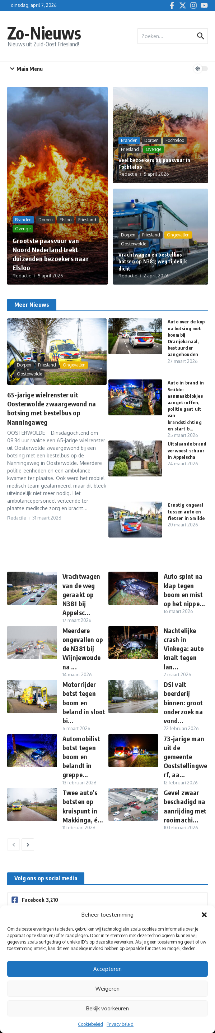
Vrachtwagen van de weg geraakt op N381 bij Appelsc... (81, 594)
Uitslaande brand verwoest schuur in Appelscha (187, 450)
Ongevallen (178, 235)
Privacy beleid (120, 1024)
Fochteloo (174, 140)
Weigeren (107, 988)
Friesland (87, 219)
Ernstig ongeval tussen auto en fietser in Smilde (186, 511)
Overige (23, 228)
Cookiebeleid (90, 1024)
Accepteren (107, 968)
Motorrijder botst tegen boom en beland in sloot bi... (84, 702)
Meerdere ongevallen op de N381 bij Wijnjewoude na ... (82, 648)
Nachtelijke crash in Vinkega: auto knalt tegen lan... (184, 648)
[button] (204, 914)
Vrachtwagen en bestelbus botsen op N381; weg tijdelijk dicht (152, 262)
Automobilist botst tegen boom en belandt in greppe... (81, 756)
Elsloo (65, 219)
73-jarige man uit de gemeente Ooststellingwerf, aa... (185, 756)
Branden (23, 219)
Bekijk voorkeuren (107, 1008)
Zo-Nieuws (44, 33)
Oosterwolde (133, 243)
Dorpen (45, 219)
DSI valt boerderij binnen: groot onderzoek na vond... (183, 702)
